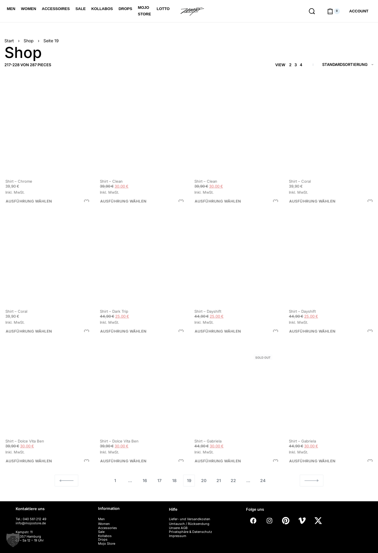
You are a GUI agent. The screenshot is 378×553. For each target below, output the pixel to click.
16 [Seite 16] (145, 480)
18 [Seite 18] (174, 480)
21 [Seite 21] (218, 480)
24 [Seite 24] (262, 480)
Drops (102, 539)
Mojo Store (106, 543)
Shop (29, 40)
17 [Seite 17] (159, 480)
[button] (13, 540)
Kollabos (105, 536)
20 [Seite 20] (203, 480)
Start (9, 40)
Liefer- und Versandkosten (189, 519)
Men (101, 519)
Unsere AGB (178, 528)
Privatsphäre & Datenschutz (190, 532)
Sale (101, 532)
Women (104, 524)
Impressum (177, 536)
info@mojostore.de (31, 523)
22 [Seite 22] (233, 480)
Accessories (107, 528)
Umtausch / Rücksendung (189, 524)
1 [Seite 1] (115, 480)
